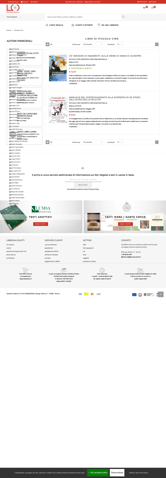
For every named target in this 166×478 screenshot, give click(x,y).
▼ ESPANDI (73, 83)
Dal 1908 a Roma (25, 451)
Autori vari (13, 206)
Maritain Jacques (15, 144)
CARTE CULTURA (92, 2)
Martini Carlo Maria (16, 147)
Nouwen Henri (14, 159)
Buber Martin (14, 73)
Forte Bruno (13, 114)
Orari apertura (102, 451)
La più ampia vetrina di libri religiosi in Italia (140, 451)
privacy (48, 435)
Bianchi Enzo (14, 67)
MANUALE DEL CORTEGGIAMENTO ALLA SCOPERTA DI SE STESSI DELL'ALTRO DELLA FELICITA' (104, 98)
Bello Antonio (14, 61)
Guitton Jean (14, 132)
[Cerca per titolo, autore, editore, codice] (140, 16)
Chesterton (13, 85)
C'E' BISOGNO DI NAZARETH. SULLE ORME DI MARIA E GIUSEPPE (105, 56)
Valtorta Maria (14, 201)
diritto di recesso (51, 432)
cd (84, 428)
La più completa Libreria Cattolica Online (64, 451)
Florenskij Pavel (15, 108)
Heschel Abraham (16, 135)
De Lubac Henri (15, 91)
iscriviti (83, 362)
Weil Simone (13, 204)
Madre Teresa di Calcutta (18, 141)
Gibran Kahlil (14, 117)
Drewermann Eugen (16, 99)
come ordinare (51, 422)
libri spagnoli (88, 425)
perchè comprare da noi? (16, 428)
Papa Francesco (15, 168)
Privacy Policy (93, 366)
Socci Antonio (14, 189)
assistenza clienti (51, 428)
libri (84, 422)
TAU (76, 62)
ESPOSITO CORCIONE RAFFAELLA (94, 59)
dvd (84, 432)
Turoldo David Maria (16, 198)
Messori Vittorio (15, 150)
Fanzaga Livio (14, 105)
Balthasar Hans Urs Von (18, 55)
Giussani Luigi (14, 123)
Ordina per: (76, 44)
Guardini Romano (15, 129)
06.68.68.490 (127, 431)
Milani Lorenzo (14, 153)
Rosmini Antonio (15, 186)
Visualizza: (111, 44)
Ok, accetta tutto (97, 472)
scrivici (26, 2)
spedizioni (49, 425)
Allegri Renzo (14, 49)
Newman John (14, 156)
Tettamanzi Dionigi (16, 195)
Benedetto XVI (14, 64)
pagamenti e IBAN (52, 438)
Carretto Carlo (14, 82)
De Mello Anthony (16, 94)
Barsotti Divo (14, 58)
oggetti (86, 435)
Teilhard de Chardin (16, 192)
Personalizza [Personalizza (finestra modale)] (117, 472)
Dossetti (12, 96)
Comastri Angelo (15, 88)
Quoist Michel (14, 177)
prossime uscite (89, 438)
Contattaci (14, 2)
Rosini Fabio (13, 183)
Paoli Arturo (13, 165)
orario (35, 2)
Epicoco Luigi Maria (16, 102)
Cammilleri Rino (15, 76)
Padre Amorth (14, 162)
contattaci (10, 435)
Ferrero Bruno (14, 111)
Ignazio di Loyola (15, 138)
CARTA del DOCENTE (74, 2)
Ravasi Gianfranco (16, 180)
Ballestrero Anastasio (17, 52)
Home (8, 30)
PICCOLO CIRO (74, 59)
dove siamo (11, 432)
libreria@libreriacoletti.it (132, 434)
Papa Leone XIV (15, 171)
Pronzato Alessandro (17, 174)
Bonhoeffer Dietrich (16, 70)
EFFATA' (78, 106)
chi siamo (10, 422)
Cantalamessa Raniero (17, 79)
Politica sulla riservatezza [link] (138, 473)
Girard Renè (13, 120)
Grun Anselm (14, 126)
